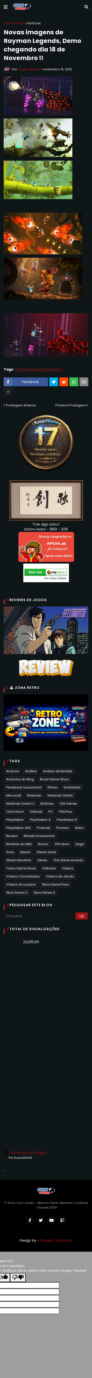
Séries (42, 860)
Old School (15, 811)
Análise (31, 771)
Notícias (34, 23)
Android (12, 771)
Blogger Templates (56, 1240)
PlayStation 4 (40, 819)
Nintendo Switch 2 (20, 803)
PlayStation (15, 819)
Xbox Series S (16, 892)
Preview (62, 827)
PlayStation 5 (67, 819)
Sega (79, 844)
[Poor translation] (18, 1277)
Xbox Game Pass (55, 884)
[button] (5, 7)
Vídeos (67, 868)
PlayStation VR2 (18, 827)
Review (12, 836)
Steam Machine (18, 860)
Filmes (53, 787)
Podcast (43, 827)
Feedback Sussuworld (23, 787)
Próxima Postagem (70, 405)
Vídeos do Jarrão (60, 876)
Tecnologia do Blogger (25, 1153)
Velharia (49, 868)
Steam (25, 852)
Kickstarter (72, 787)
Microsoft (13, 795)
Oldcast (36, 811)
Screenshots (41, 369)
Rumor (43, 844)
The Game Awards (68, 860)
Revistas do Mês (19, 844)
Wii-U (58, 369)
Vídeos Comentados (23, 876)
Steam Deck (46, 852)
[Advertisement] (46, 998)
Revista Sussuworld (39, 836)
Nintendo (34, 795)
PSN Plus (65, 811)
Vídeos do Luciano (21, 884)
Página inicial (14, 23)
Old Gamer (68, 803)
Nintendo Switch (60, 795)
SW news (62, 844)
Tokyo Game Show (21, 868)
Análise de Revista (57, 771)
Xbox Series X (44, 892)
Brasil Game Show (54, 779)
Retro (79, 827)
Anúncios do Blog (20, 779)
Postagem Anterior (21, 405)
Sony (10, 852)
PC (50, 811)
